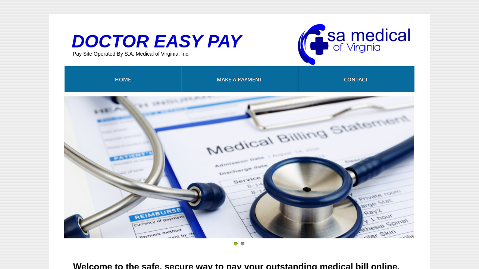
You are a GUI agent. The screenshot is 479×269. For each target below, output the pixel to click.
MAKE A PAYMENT (239, 79)
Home (123, 79)
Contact (356, 79)
